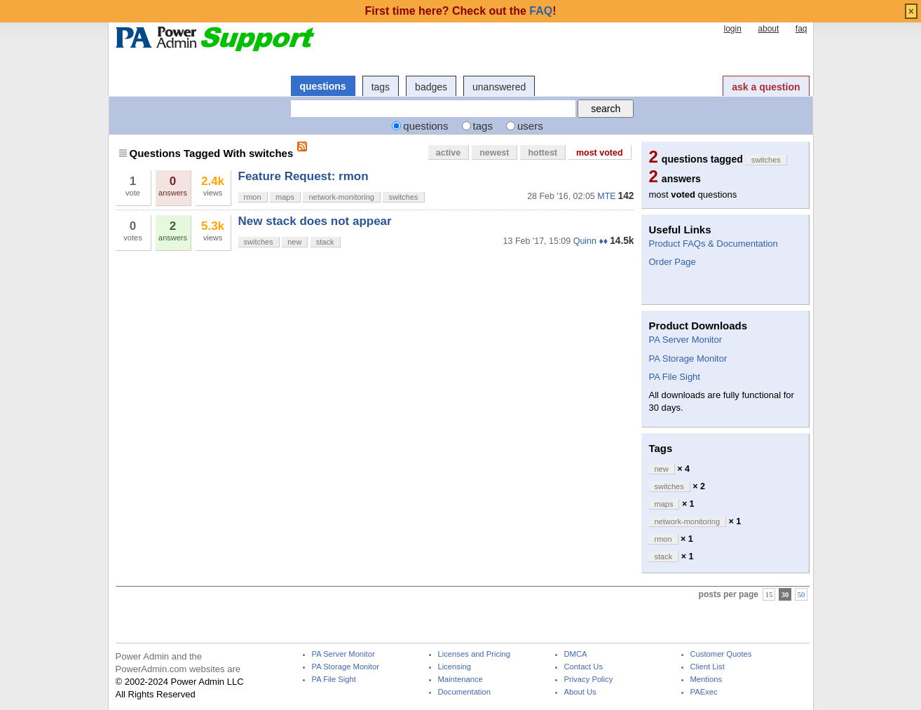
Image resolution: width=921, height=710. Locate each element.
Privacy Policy (588, 679)
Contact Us (583, 667)
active (448, 153)
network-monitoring (341, 197)
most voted (599, 153)
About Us (580, 692)
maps (284, 197)
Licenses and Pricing (474, 654)
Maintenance (460, 679)
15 (769, 595)
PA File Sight (674, 376)
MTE (606, 196)
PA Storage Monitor (688, 358)
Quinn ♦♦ (590, 241)
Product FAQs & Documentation (713, 243)
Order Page (672, 262)
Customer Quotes (721, 654)
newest (494, 153)
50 (801, 595)
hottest (542, 153)
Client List (707, 667)
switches (403, 197)
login (732, 29)
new (294, 242)
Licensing (454, 667)
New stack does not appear (315, 221)
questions (323, 86)
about (768, 29)
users (530, 126)
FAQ (540, 11)
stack (325, 242)
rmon (252, 197)
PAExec (704, 692)
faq (801, 29)
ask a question (766, 87)
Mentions (706, 679)
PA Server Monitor (686, 339)
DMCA (575, 654)
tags (380, 87)
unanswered (499, 87)
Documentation (464, 692)
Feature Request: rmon (303, 176)
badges (431, 87)
